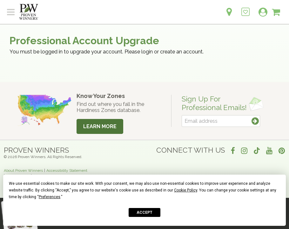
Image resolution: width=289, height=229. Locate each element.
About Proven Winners (23, 170)
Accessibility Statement (66, 170)
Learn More (100, 126)
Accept (144, 212)
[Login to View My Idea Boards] (245, 8)
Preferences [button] (49, 197)
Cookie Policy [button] (185, 190)
